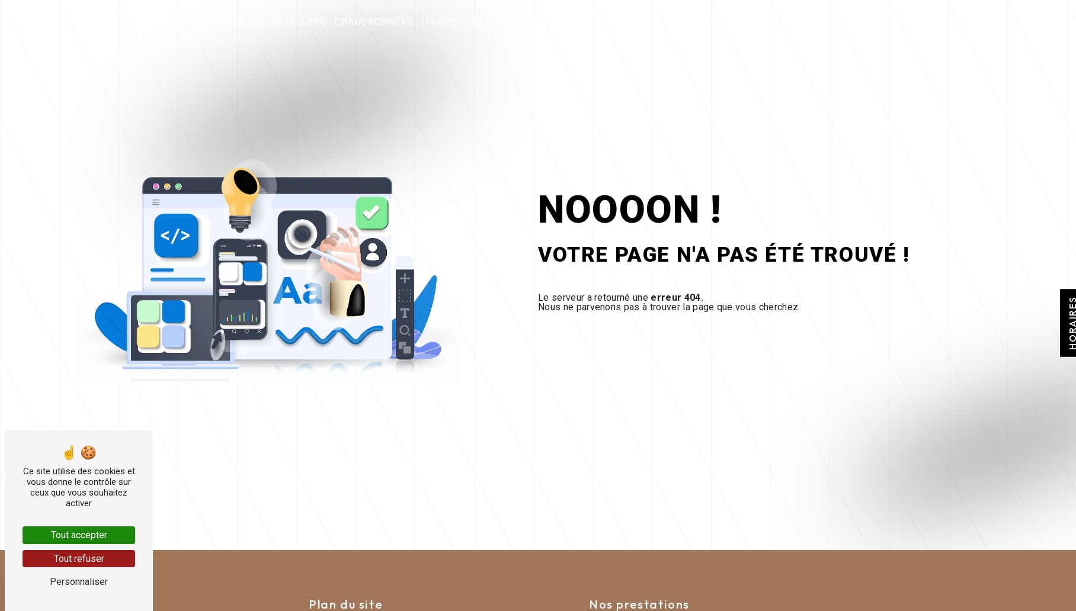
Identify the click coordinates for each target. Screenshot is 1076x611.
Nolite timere (560, 21)
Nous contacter (809, 21)
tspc (507, 21)
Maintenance (455, 21)
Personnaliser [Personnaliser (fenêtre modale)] (79, 581)
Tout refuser (79, 558)
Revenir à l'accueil (630, 343)
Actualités (732, 21)
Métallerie (299, 21)
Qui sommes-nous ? (648, 21)
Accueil (244, 21)
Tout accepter (79, 535)
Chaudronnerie (374, 21)
